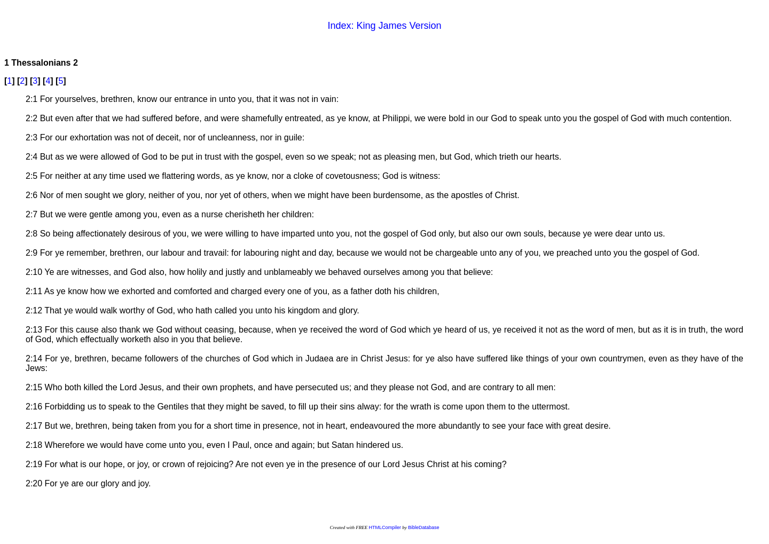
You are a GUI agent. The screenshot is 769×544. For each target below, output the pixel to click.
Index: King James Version (384, 25)
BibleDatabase (424, 527)
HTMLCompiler (384, 527)
